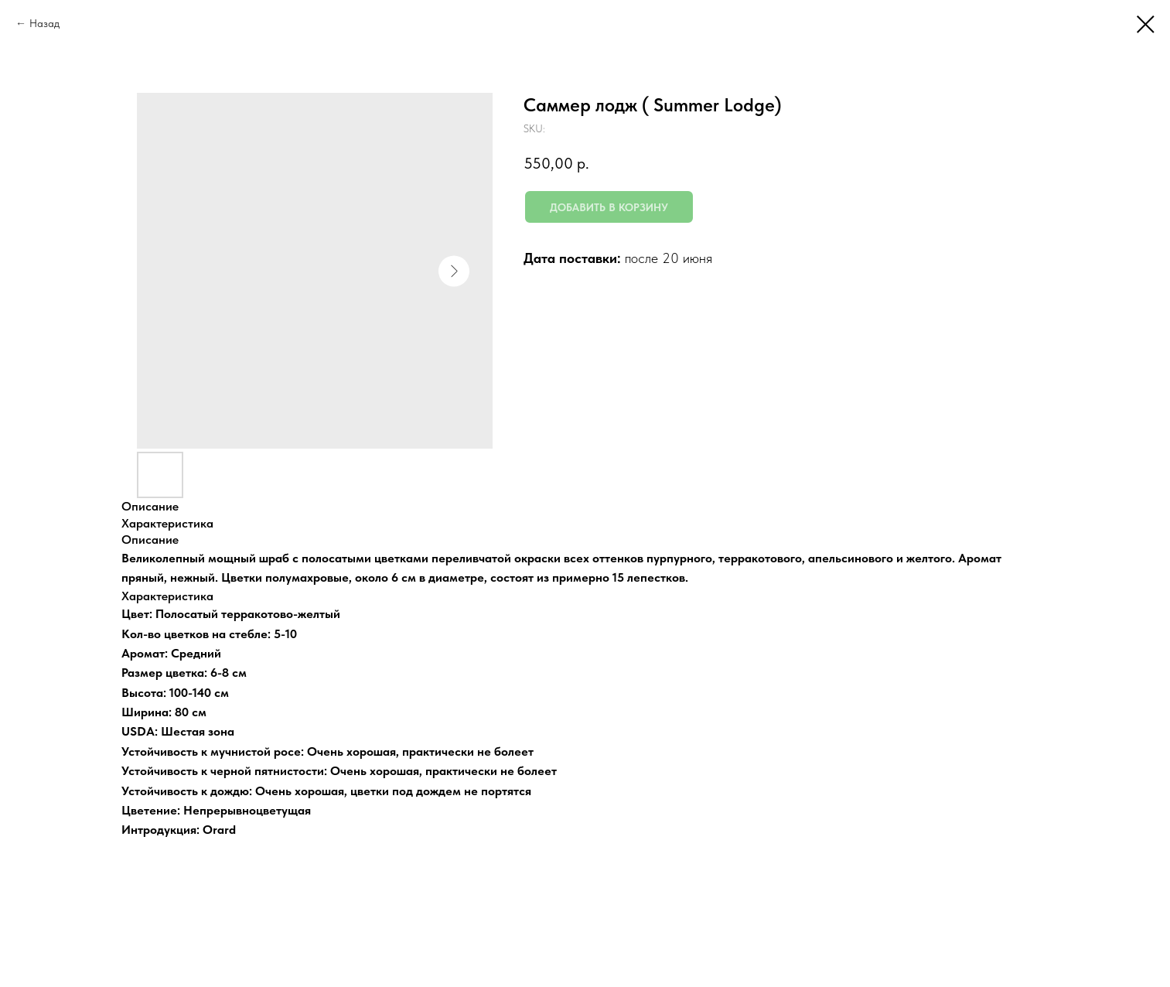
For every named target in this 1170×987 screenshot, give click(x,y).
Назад (44, 23)
